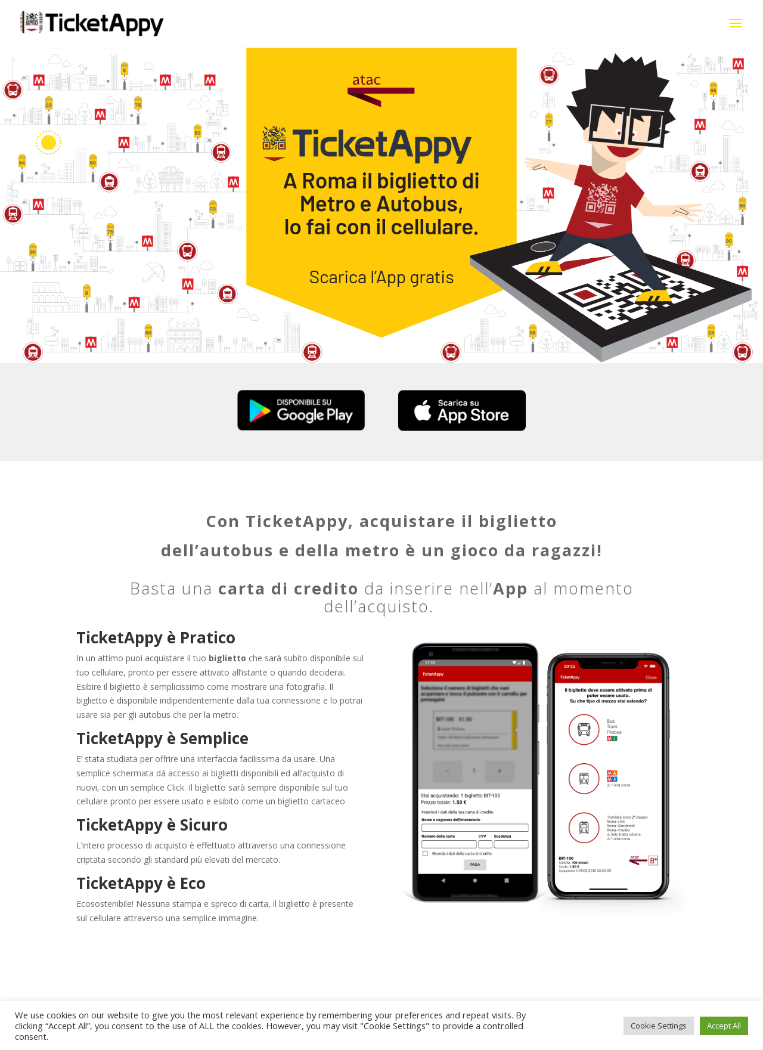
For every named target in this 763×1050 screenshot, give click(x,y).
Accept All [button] (724, 1025)
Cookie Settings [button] (659, 1025)
